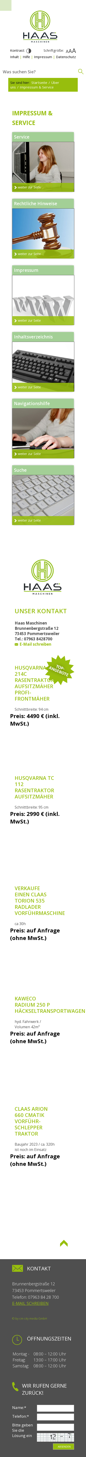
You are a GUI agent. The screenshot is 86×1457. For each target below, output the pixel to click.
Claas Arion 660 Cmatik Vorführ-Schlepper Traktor (31, 1121)
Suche (20, 470)
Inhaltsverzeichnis (33, 337)
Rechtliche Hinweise (35, 204)
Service (21, 137)
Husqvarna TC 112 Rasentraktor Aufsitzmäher (34, 787)
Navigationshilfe (32, 403)
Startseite (39, 82)
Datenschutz (66, 56)
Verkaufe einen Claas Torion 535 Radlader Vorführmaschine (40, 900)
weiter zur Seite (29, 187)
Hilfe (26, 56)
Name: (19, 1407)
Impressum (43, 56)
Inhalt (14, 56)
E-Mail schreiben (35, 644)
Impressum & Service (37, 87)
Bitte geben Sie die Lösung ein (22, 1430)
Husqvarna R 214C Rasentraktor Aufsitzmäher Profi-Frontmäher (34, 683)
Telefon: (20, 1416)
